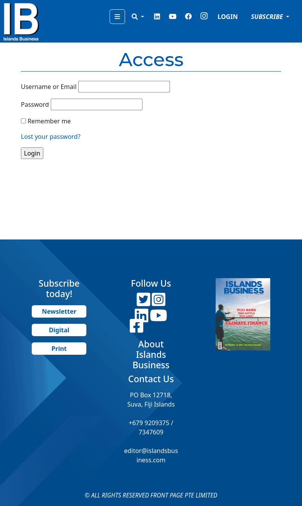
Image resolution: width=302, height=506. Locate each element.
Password (35, 104)
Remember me (49, 121)
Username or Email (49, 86)
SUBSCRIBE (268, 16)
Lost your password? (51, 136)
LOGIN (228, 16)
